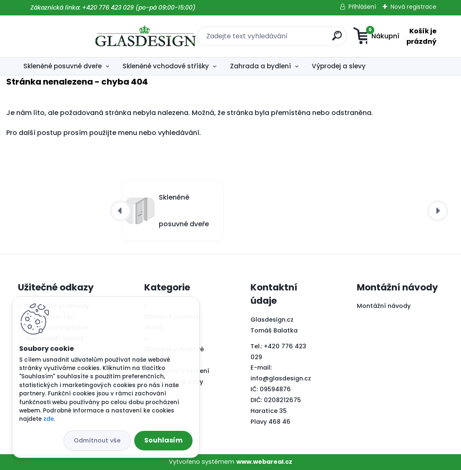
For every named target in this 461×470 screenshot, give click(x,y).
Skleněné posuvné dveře (62, 66)
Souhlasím (163, 440)
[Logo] (69, 36)
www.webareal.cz (264, 462)
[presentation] (120, 210)
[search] (283, 39)
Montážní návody (384, 306)
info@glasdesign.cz (281, 378)
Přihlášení (362, 6)
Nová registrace (413, 6)
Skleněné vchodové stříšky (166, 66)
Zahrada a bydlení (260, 66)
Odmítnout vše (97, 440)
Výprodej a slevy (339, 66)
